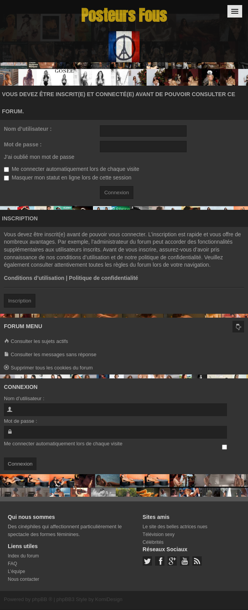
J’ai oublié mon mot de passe (39, 157)
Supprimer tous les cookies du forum (48, 368)
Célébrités (153, 542)
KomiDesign (108, 599)
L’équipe (16, 571)
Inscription (19, 301)
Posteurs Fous (124, 15)
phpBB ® (42, 599)
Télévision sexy (159, 534)
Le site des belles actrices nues (175, 526)
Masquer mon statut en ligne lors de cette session (67, 177)
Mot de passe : (23, 144)
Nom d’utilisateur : (28, 129)
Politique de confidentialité (103, 278)
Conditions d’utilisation (34, 278)
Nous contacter (23, 579)
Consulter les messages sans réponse (50, 355)
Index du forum (23, 556)
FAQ (12, 563)
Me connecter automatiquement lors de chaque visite (71, 169)
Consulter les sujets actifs (36, 341)
